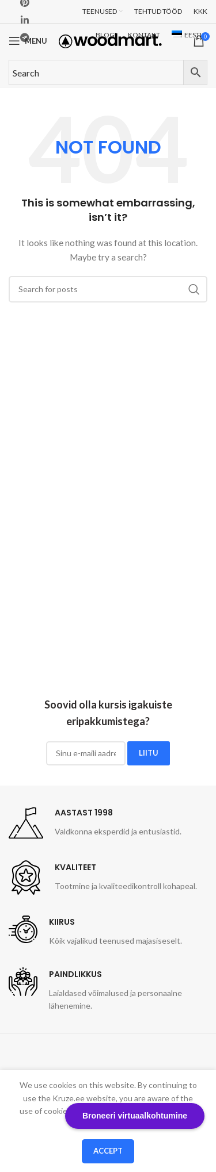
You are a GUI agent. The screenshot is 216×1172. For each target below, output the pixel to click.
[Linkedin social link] (24, 20)
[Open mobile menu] (28, 40)
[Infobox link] (95, 823)
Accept (108, 1150)
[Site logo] (110, 40)
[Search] (108, 289)
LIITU (148, 752)
